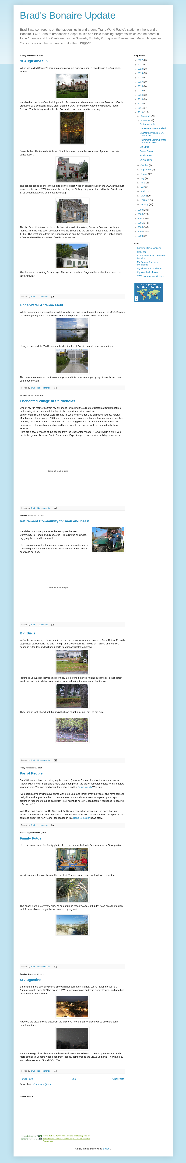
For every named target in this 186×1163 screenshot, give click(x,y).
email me (141, 252)
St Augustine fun (34, 61)
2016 (140, 86)
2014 (140, 95)
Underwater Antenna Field (41, 305)
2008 (140, 214)
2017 (140, 82)
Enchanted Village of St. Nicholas (47, 401)
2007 (140, 218)
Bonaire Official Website (149, 248)
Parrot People (31, 773)
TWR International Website (150, 276)
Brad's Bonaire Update (68, 15)
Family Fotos (31, 838)
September (146, 169)
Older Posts (118, 1079)
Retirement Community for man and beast (55, 521)
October (144, 165)
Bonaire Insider (82, 817)
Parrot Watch (84, 787)
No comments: (44, 388)
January (144, 204)
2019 (140, 73)
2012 (140, 103)
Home (73, 1079)
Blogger (106, 1148)
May (142, 187)
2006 (140, 223)
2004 (140, 231)
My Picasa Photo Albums (149, 268)
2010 (140, 112)
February (145, 200)
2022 (140, 60)
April (143, 191)
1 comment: (42, 297)
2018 (140, 77)
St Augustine (30, 980)
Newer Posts (27, 1079)
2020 (140, 69)
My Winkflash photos (147, 272)
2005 (140, 227)
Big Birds (27, 633)
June (143, 182)
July (142, 178)
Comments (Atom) (42, 1084)
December (145, 116)
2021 (140, 64)
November (145, 120)
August (144, 174)
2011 (140, 108)
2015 (140, 90)
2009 (140, 210)
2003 (140, 236)
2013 (140, 99)
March (143, 195)
